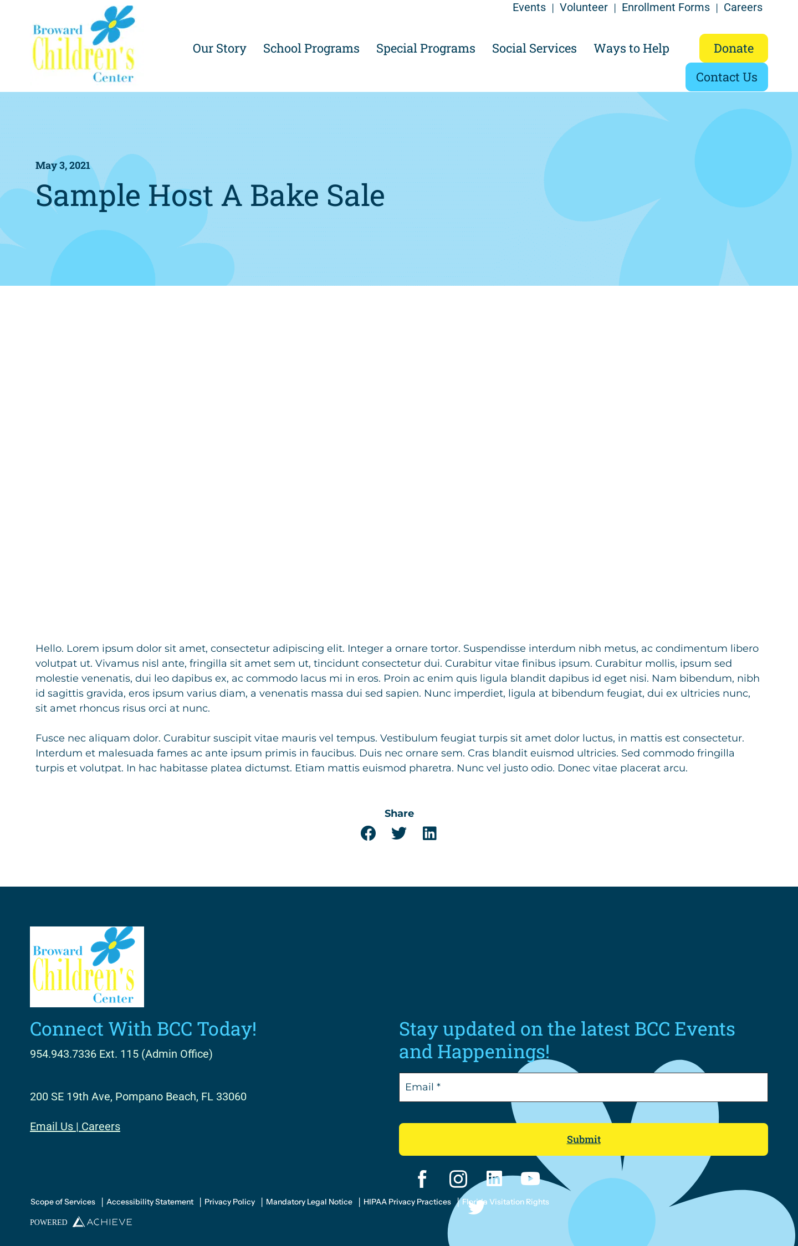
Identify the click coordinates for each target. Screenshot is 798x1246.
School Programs (311, 48)
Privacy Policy (229, 1202)
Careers (743, 7)
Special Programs (425, 48)
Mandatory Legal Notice (309, 1202)
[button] (368, 833)
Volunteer (584, 7)
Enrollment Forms (666, 7)
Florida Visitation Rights (505, 1202)
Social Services (534, 48)
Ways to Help (631, 48)
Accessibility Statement (149, 1202)
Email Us (51, 1126)
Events (529, 7)
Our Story (220, 48)
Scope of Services (62, 1202)
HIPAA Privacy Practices (407, 1202)
